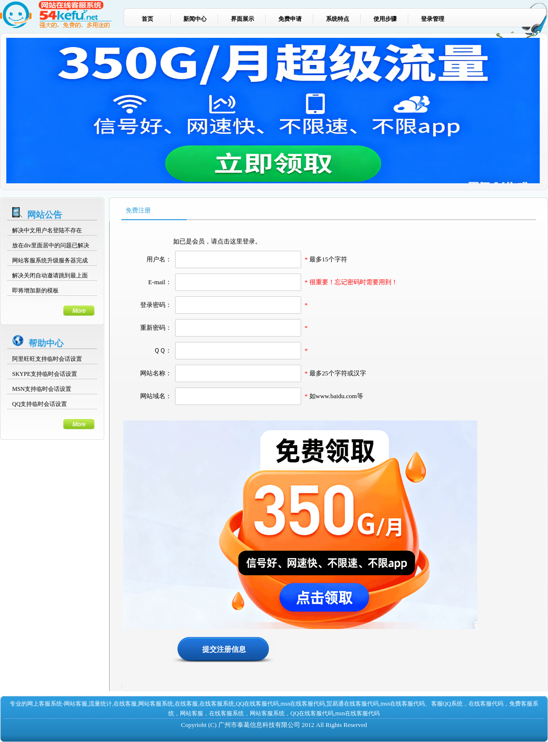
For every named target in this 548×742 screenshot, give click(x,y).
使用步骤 (385, 19)
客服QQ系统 (447, 703)
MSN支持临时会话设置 (41, 389)
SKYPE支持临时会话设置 (44, 374)
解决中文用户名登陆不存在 (47, 230)
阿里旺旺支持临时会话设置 (47, 358)
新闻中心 (195, 19)
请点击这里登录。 (236, 241)
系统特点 (337, 19)
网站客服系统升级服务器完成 (50, 260)
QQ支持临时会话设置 (39, 404)
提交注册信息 (224, 649)
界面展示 (242, 19)
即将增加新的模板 (35, 290)
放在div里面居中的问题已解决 (50, 245)
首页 (147, 19)
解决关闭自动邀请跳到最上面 (50, 275)
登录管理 (432, 19)
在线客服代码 (485, 703)
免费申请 (290, 19)
